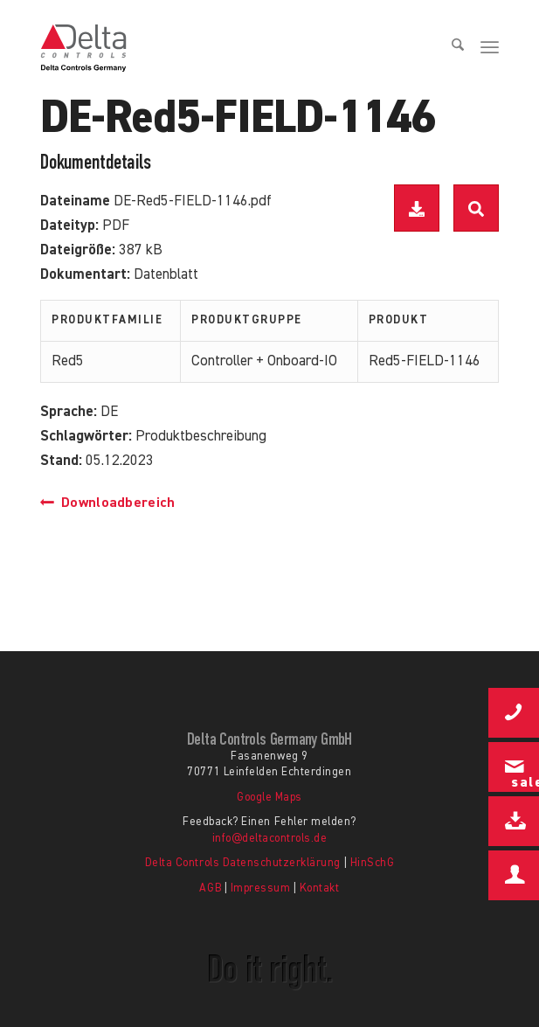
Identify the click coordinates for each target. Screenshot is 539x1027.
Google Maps (269, 797)
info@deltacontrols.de (270, 838)
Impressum (261, 888)
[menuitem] (451, 48)
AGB (210, 888)
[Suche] (451, 48)
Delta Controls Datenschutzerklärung (243, 863)
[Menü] (489, 48)
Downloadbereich (107, 503)
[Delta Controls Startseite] (200, 48)
